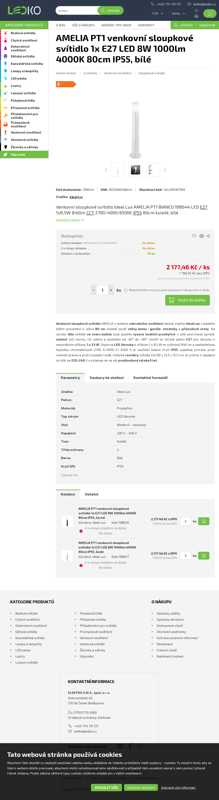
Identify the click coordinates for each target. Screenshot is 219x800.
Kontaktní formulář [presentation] (150, 377)
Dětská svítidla (23, 56)
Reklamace (165, 644)
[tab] (70, 377)
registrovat (207, 25)
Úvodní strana (66, 73)
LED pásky (19, 78)
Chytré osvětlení (24, 40)
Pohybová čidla (23, 100)
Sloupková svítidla (152, 73)
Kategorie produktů (24, 25)
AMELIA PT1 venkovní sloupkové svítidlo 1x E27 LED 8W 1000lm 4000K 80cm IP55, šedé (107, 547)
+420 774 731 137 (169, 4)
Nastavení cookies (170, 656)
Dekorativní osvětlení (20, 48)
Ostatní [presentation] (91, 494)
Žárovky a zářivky (24, 147)
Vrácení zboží (167, 650)
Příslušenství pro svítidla (24, 115)
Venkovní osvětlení (26, 132)
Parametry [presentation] (70, 377)
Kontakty (146, 25)
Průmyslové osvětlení (20, 124)
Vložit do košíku (192, 299)
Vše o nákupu (83, 25)
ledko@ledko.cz (204, 4)
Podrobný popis (68, 219)
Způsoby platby (168, 613)
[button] (111, 290)
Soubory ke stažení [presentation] (107, 377)
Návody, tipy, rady (116, 25)
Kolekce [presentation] (68, 494)
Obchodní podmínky (171, 632)
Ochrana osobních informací (177, 638)
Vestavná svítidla (24, 140)
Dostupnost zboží (170, 625)
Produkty (90, 73)
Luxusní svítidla (23, 93)
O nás (60, 25)
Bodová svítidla (23, 33)
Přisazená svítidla (25, 108)
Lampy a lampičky (24, 71)
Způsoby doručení (170, 619)
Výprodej (18, 154)
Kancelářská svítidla (27, 63)
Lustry (16, 86)
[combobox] (157, 13)
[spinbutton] (102, 290)
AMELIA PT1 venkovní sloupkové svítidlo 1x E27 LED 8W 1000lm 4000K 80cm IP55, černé (107, 513)
